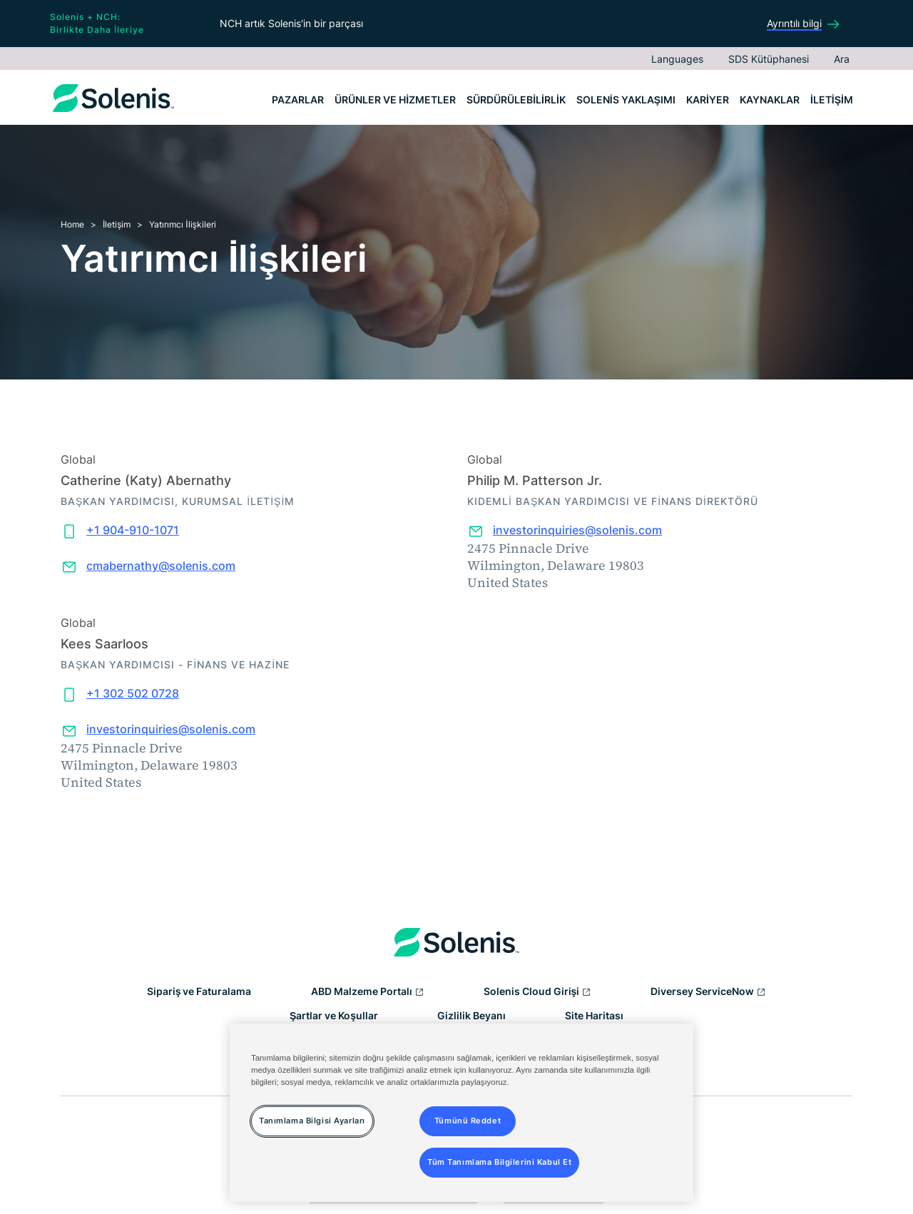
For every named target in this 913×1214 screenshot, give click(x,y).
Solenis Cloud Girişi (538, 992)
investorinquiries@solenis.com (577, 530)
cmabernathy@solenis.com (160, 565)
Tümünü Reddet (467, 1121)
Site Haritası (594, 1015)
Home (72, 224)
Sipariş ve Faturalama (199, 991)
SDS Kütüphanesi (768, 59)
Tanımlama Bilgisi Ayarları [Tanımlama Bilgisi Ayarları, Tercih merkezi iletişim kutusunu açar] (312, 1121)
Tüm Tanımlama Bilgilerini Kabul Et (499, 1162)
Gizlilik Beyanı (471, 1015)
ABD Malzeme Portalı (367, 992)
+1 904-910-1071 (132, 530)
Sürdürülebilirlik (516, 99)
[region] (461, 1113)
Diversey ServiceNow (708, 992)
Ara (842, 59)
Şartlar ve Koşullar (334, 1015)
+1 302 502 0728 (132, 693)
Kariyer (707, 99)
